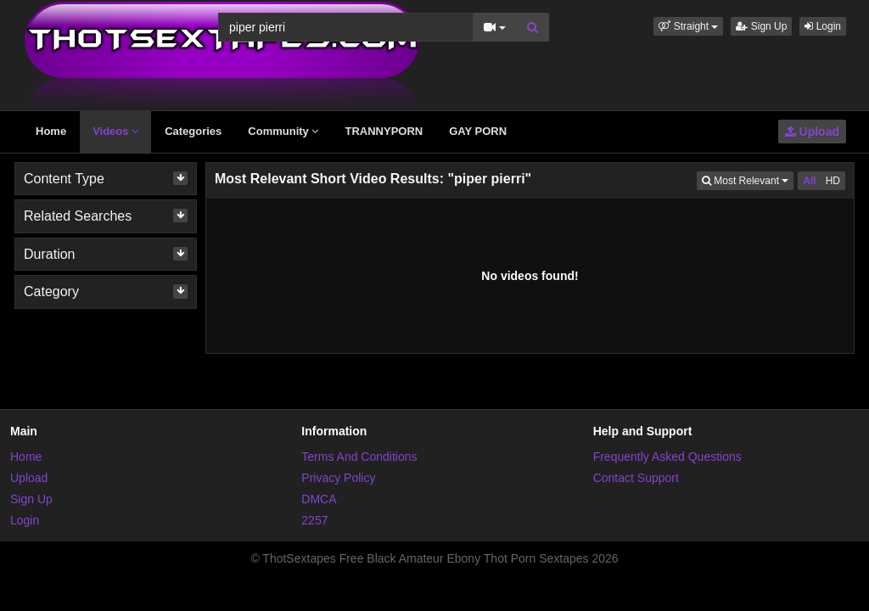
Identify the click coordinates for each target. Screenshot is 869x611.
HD (833, 181)
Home (51, 131)
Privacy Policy (338, 478)
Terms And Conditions (359, 456)
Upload (812, 131)
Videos (115, 131)
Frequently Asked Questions (667, 456)
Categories (193, 131)
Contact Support (636, 478)
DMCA (318, 499)
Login (823, 26)
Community (283, 131)
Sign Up (761, 26)
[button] (688, 26)
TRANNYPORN (384, 131)
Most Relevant (747, 179)
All (809, 181)
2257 (314, 520)
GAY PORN (478, 131)
